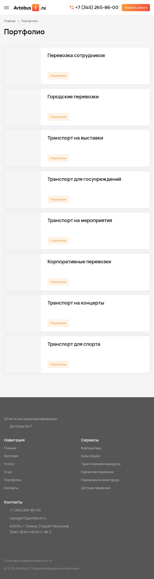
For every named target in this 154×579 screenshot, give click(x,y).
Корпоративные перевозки (79, 261)
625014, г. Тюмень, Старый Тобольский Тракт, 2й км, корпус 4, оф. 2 (39, 529)
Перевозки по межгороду (100, 480)
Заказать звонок (136, 7)
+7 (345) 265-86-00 (97, 7)
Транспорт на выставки (75, 138)
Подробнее (58, 75)
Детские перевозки (95, 488)
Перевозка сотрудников (76, 55)
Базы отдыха (90, 456)
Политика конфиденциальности (28, 560)
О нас (8, 472)
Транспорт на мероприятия (80, 220)
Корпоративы (91, 448)
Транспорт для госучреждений (84, 179)
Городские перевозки (73, 96)
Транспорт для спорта (74, 344)
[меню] (6, 7)
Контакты (11, 488)
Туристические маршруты (101, 464)
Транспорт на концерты (76, 303)
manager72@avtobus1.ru (28, 518)
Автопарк (11, 456)
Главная (9, 21)
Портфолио (12, 480)
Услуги (9, 464)
